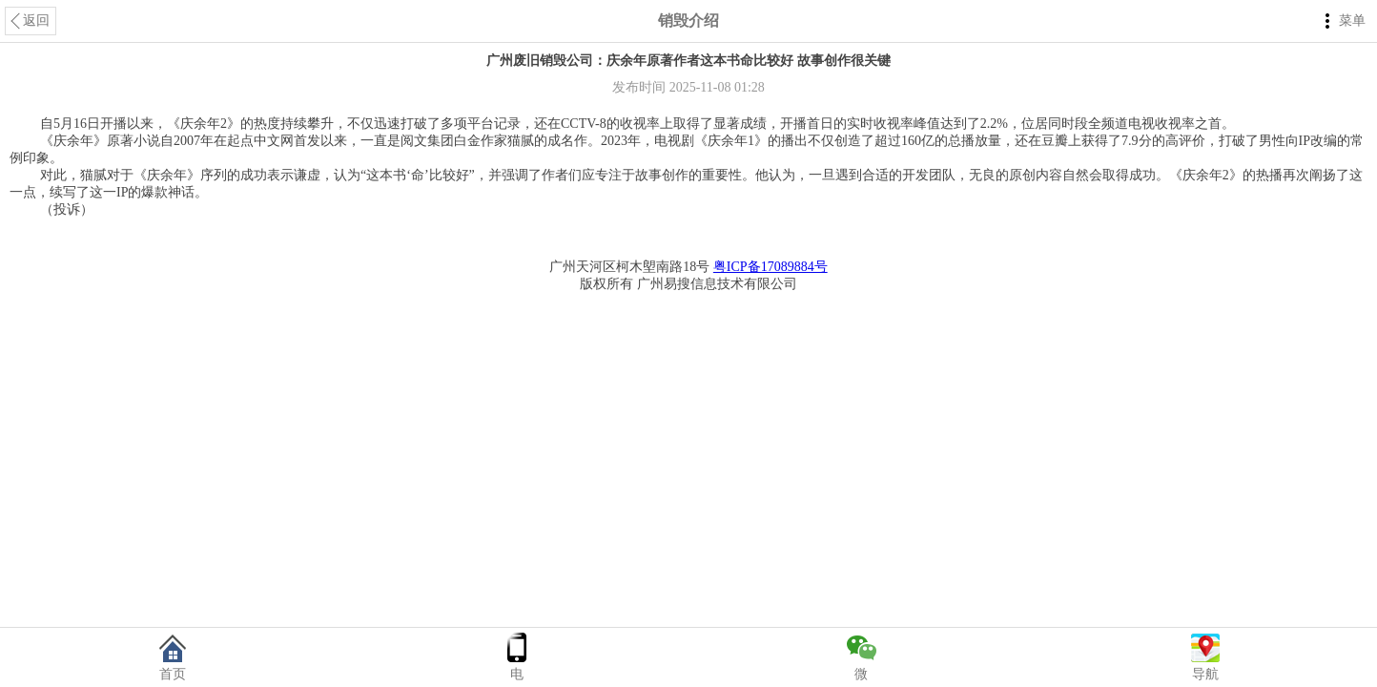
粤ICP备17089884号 (770, 267)
